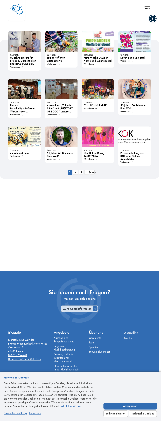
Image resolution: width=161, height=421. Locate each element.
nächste (92, 172)
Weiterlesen (16, 66)
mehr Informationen (70, 406)
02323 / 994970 (17, 357)
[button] (153, 18)
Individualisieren (115, 414)
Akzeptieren (130, 406)
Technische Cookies (142, 414)
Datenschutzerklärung (15, 413)
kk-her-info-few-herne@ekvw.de (24, 360)
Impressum (35, 413)
